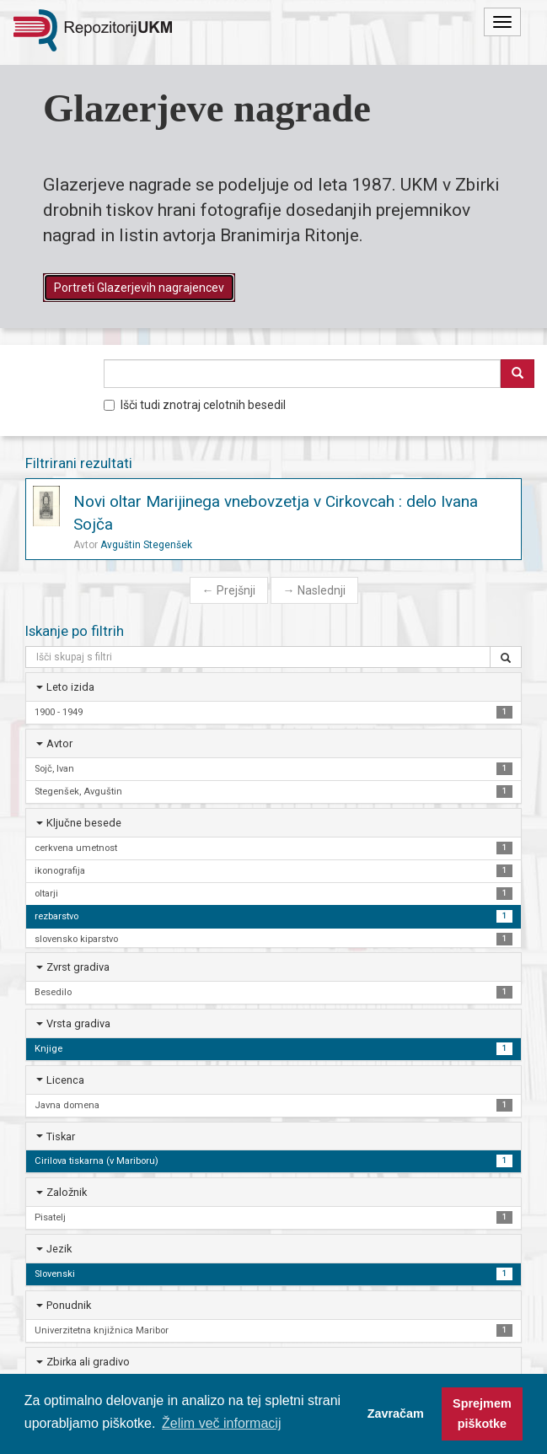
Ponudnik (68, 1305)
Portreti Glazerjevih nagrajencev (139, 287)
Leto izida (70, 687)
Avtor (59, 743)
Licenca (65, 1080)
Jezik (59, 1248)
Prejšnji (228, 590)
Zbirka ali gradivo (88, 1361)
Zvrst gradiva (78, 967)
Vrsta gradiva (78, 1023)
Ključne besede (83, 822)
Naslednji (314, 590)
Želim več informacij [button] (221, 1423)
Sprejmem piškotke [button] (482, 1413)
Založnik (66, 1192)
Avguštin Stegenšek (146, 545)
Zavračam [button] (395, 1413)
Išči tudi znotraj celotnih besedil (195, 405)
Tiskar (60, 1136)
